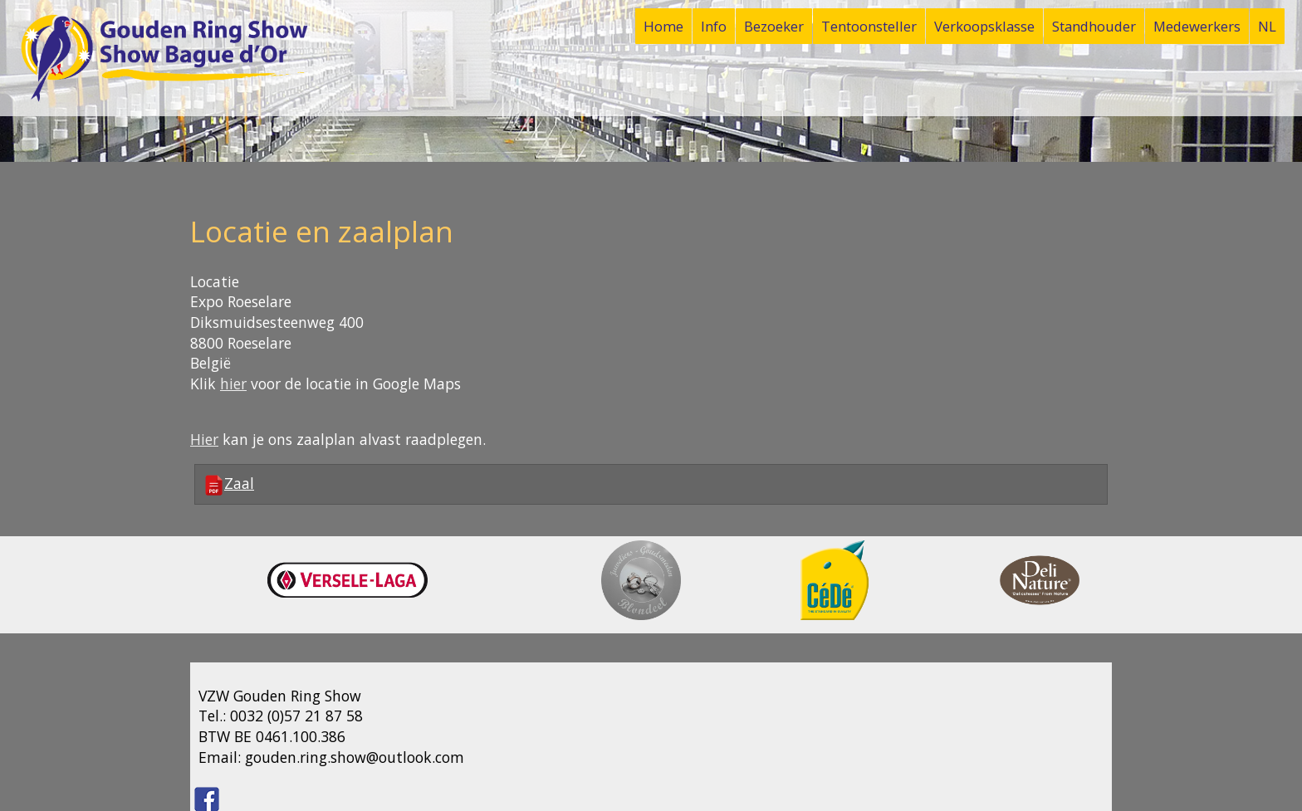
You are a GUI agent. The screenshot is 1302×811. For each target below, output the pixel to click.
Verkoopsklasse (984, 26)
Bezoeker (774, 26)
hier (233, 383)
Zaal (228, 484)
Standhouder (1094, 26)
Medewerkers (1197, 26)
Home (663, 26)
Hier (204, 439)
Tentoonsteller (869, 26)
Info (714, 26)
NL (1267, 26)
